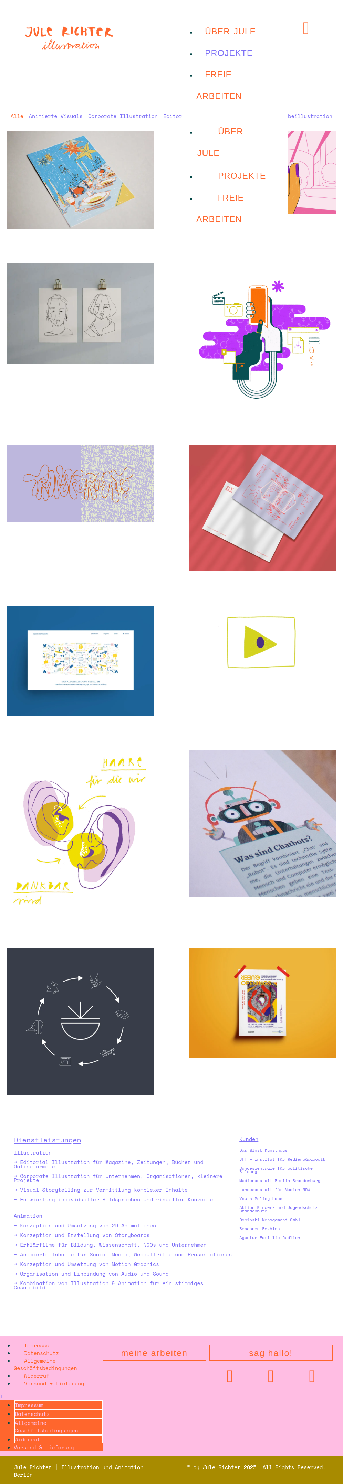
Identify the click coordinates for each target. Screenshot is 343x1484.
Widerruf (36, 1375)
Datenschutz (41, 1353)
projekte (229, 53)
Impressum (38, 1345)
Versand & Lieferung (54, 1383)
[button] (235, 116)
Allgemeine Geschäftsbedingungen (45, 1364)
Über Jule (230, 31)
